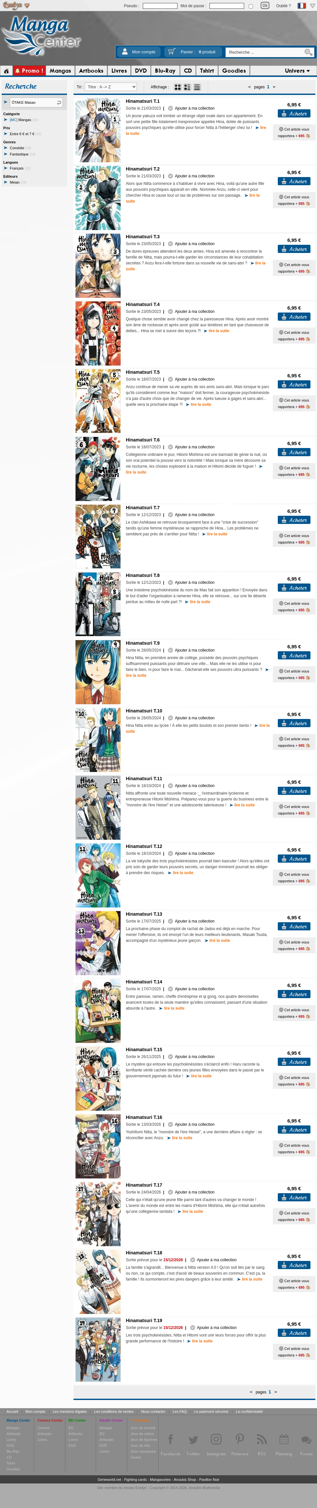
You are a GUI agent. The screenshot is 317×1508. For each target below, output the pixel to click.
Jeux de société (142, 1428)
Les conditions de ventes (114, 1411)
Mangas (24, 120)
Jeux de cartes (142, 1434)
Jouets (135, 1457)
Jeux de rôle (140, 1445)
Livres (11, 1440)
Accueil (12, 1411)
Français (20, 168)
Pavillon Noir (209, 1479)
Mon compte (144, 51)
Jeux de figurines (144, 1440)
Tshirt (11, 1463)
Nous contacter (153, 1411)
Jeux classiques (143, 1451)
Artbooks (14, 1434)
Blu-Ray (13, 1451)
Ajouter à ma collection (191, 108)
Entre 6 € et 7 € (25, 134)
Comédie (20, 148)
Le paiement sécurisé (211, 1411)
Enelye (141, 1488)
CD (9, 1457)
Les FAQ (180, 1411)
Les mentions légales (70, 1411)
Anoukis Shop (185, 1479)
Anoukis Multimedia (204, 1488)
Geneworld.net (109, 1479)
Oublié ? (283, 6)
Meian (18, 182)
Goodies (13, 1469)
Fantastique (22, 154)
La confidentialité (249, 1411)
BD (71, 1428)
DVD (10, 1445)
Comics (44, 1428)
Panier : (198, 51)
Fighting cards (135, 1479)
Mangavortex (160, 1479)
